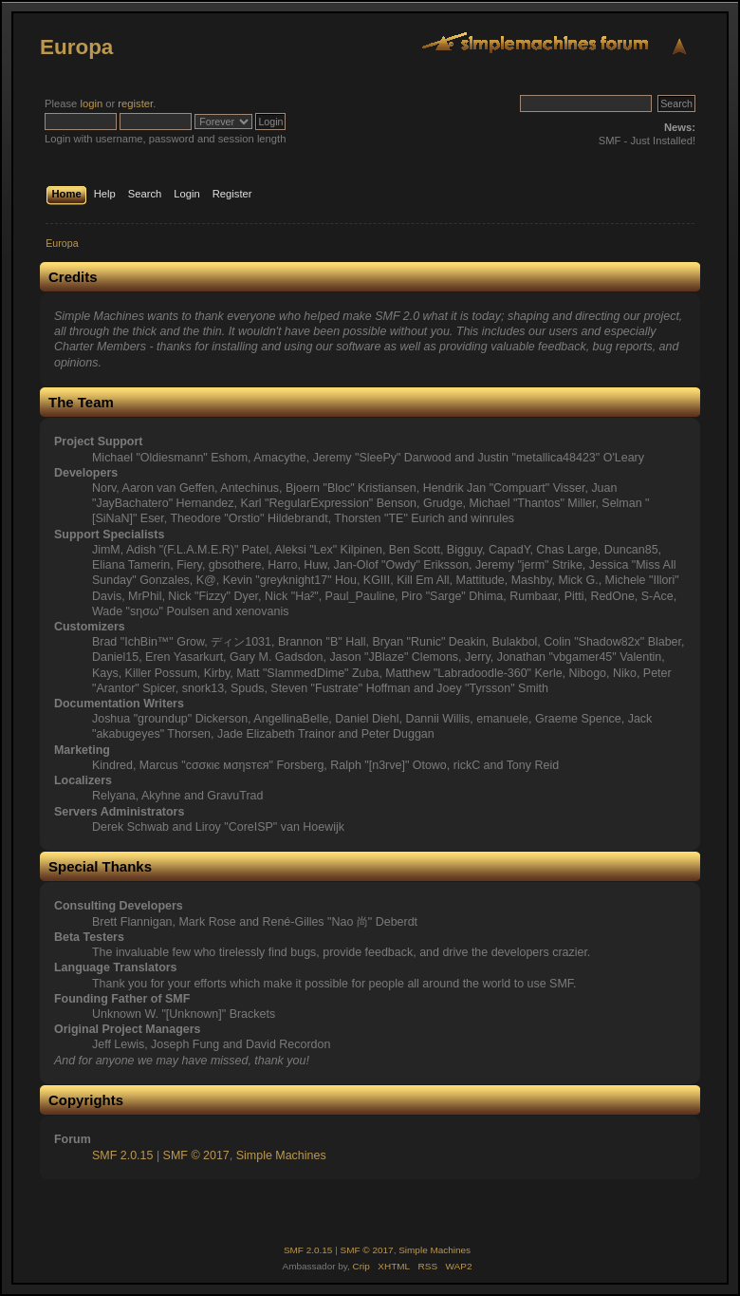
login (91, 103)
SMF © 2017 (196, 1155)
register (135, 103)
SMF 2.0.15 (122, 1155)
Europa (76, 47)
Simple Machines (281, 1155)
